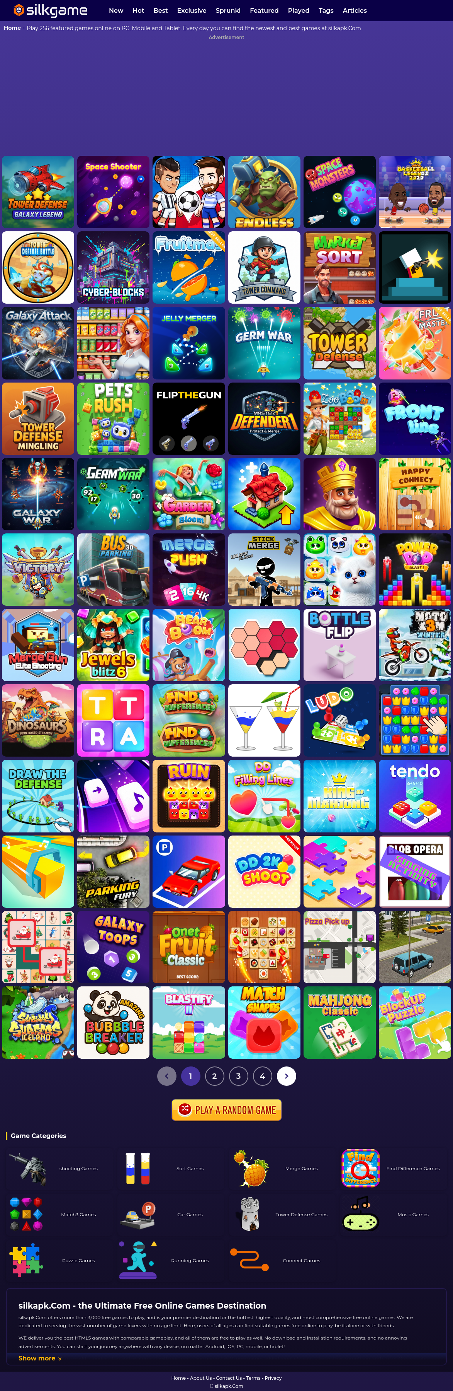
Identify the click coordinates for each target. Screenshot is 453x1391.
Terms (253, 1378)
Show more (40, 1358)
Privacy (273, 1378)
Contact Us (229, 1378)
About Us (201, 1378)
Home (12, 27)
